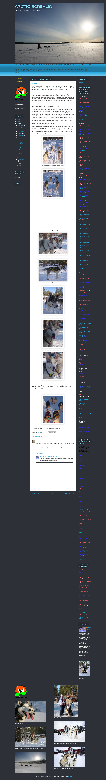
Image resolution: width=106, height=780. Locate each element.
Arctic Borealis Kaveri (84, 236)
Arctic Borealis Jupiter (84, 233)
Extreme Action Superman (82, 336)
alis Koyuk (86, 247)
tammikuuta (21, 159)
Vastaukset (40, 453)
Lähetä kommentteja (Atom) (54, 499)
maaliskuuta (21, 137)
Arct (80, 258)
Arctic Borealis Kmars (84, 242)
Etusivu (53, 493)
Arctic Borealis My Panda (85, 411)
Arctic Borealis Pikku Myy (85, 413)
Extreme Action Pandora (85, 323)
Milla (41, 456)
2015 (18, 119)
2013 (18, 123)
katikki (37, 441)
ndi (88, 250)
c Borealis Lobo (85, 258)
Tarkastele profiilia (83, 657)
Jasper (57, 87)
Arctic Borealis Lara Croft (85, 255)
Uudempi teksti (36, 493)
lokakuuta (20, 131)
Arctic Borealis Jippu (84, 228)
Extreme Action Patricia (84, 327)
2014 (18, 121)
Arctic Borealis (82, 250)
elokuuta (20, 133)
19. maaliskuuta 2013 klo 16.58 (52, 456)
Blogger (70, 776)
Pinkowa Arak (82, 509)
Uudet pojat (20, 149)
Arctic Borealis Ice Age (84, 224)
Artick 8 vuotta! (20, 152)
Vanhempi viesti (70, 493)
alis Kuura (86, 253)
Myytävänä (81, 82)
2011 (18, 165)
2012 (18, 163)
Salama (52, 87)
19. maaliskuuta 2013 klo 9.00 (47, 441)
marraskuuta (21, 127)
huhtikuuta (20, 135)
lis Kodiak (87, 245)
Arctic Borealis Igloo (84, 222)
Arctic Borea (82, 245)
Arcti (80, 231)
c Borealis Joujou (85, 231)
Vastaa (37, 450)
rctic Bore (81, 253)
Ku (86, 250)
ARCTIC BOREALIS (33, 6)
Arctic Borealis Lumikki (84, 264)
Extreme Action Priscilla (84, 331)
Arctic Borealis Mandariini (82, 404)
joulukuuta (20, 125)
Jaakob (39, 89)
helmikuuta (20, 156)
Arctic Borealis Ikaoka (84, 214)
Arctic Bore (81, 247)
